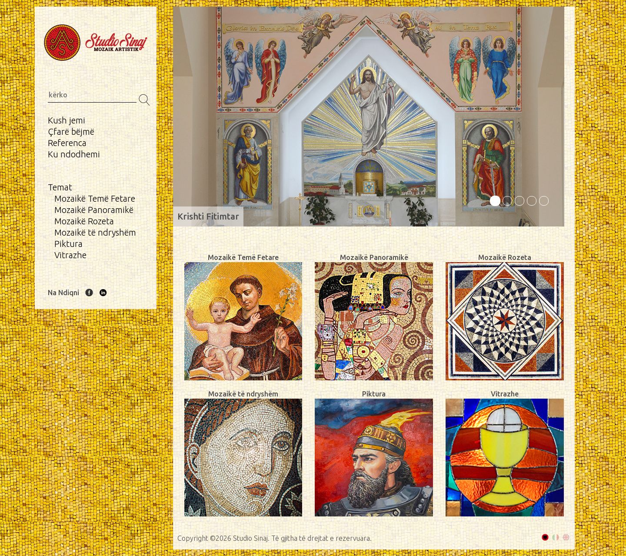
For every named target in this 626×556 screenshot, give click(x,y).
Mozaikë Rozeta (84, 221)
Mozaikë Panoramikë (93, 210)
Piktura (68, 244)
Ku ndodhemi (74, 154)
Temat (60, 187)
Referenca (67, 143)
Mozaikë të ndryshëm (95, 232)
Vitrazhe (70, 255)
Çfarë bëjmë (71, 132)
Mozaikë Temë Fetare (94, 198)
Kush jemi (66, 120)
